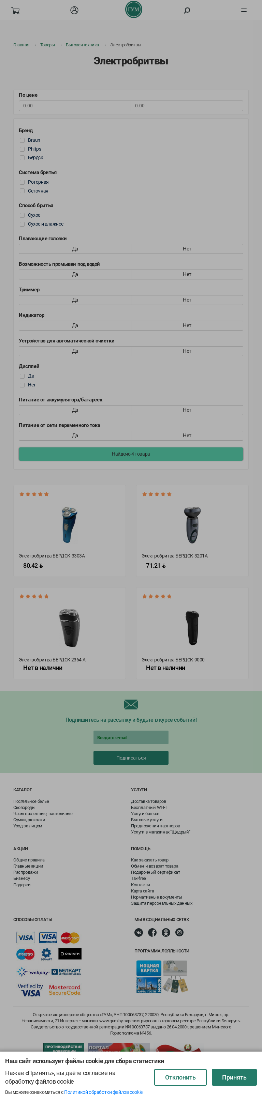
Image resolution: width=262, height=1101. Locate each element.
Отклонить (180, 1077)
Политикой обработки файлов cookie (103, 1092)
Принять (234, 1077)
